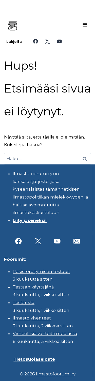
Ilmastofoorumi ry (55, 373)
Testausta (23, 302)
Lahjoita (14, 42)
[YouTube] (59, 41)
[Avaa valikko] (85, 25)
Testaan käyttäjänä (33, 286)
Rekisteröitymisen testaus (41, 271)
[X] (47, 41)
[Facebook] (35, 41)
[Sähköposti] (76, 241)
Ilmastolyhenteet (32, 318)
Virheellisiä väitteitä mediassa (45, 333)
